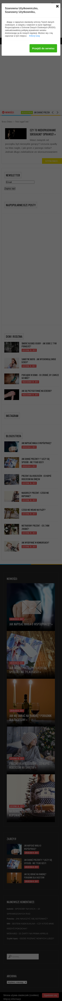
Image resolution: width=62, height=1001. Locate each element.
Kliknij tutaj (34, 36)
